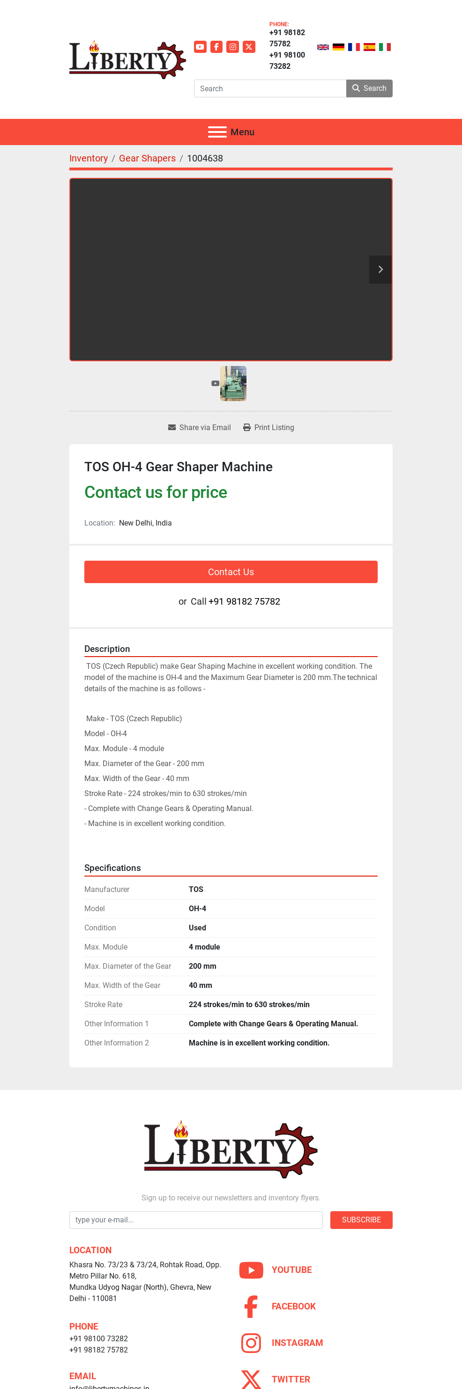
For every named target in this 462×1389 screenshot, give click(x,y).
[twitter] (249, 47)
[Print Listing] (268, 428)
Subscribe (361, 1219)
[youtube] (200, 47)
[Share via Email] (199, 428)
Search (369, 88)
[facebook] (216, 47)
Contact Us (231, 572)
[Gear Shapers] (147, 158)
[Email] (196, 1220)
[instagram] (232, 47)
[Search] (270, 88)
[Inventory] (88, 158)
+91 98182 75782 (287, 38)
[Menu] (217, 132)
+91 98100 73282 (287, 61)
